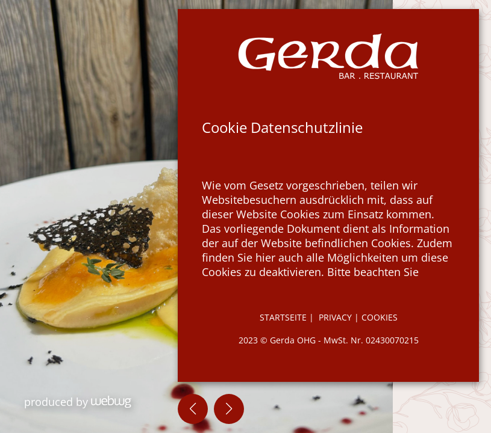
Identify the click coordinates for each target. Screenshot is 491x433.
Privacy (336, 317)
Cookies (379, 317)
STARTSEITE (283, 317)
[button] (193, 409)
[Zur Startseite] (328, 56)
